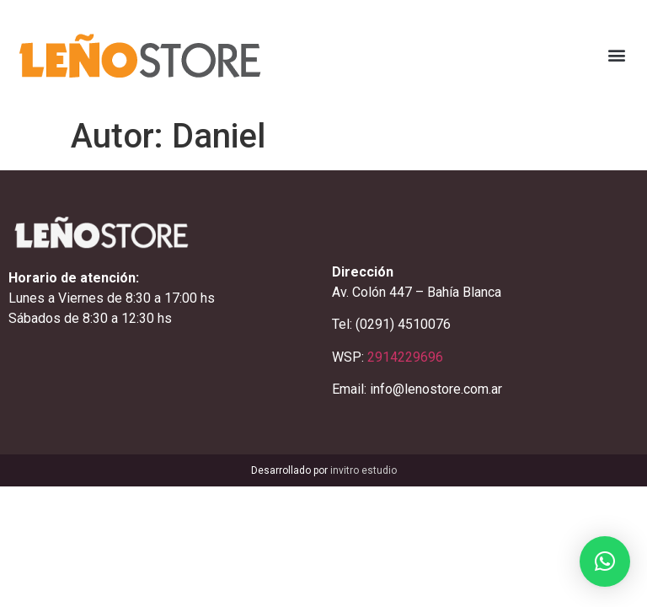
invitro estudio (363, 470)
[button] (616, 55)
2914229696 (405, 357)
